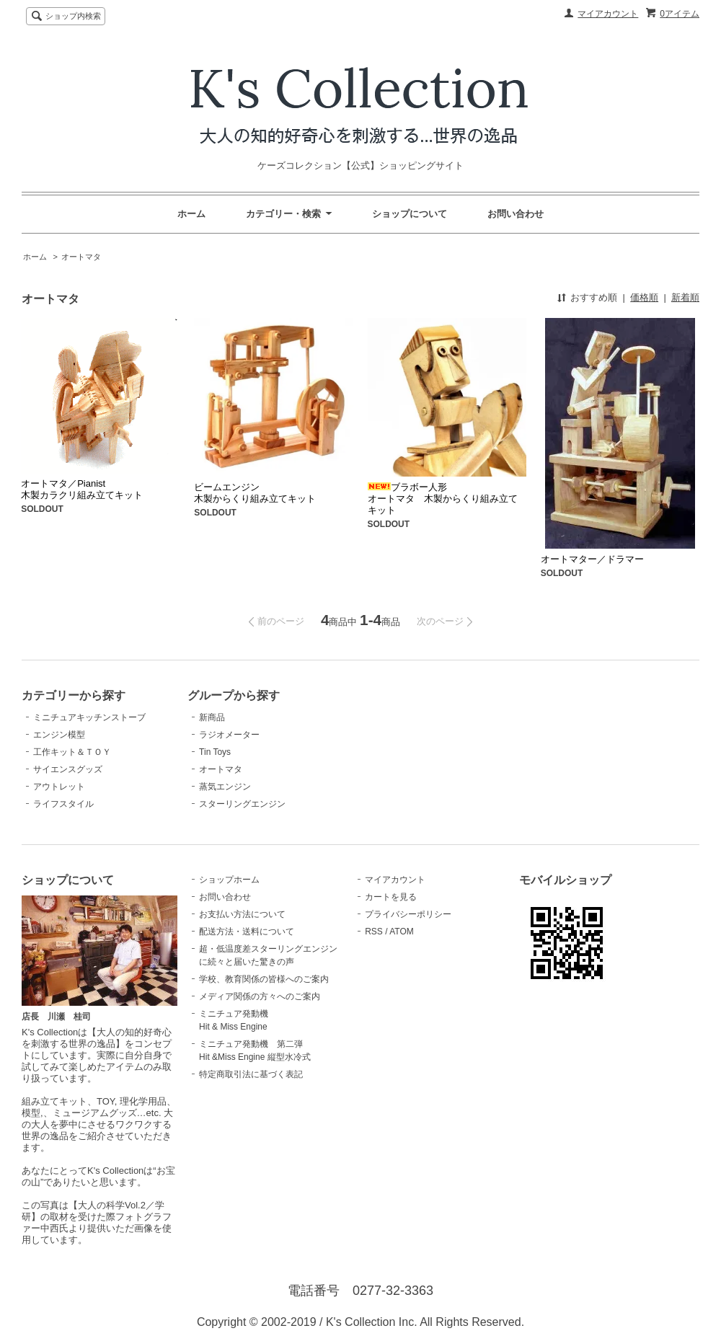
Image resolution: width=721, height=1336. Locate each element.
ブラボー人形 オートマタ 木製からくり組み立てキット (443, 499)
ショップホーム (229, 880)
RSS (374, 931)
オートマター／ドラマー (592, 559)
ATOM (401, 931)
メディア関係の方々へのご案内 (259, 996)
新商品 (212, 717)
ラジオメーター (229, 735)
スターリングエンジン (242, 804)
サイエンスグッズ (67, 769)
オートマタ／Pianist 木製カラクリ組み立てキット (82, 489)
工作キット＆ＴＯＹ (72, 752)
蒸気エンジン (225, 787)
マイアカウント (608, 14)
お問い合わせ (515, 213)
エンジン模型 (59, 735)
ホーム (191, 213)
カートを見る (391, 897)
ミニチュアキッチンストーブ (89, 717)
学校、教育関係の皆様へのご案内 (264, 979)
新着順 (685, 297)
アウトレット (59, 787)
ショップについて (409, 213)
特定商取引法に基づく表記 (251, 1074)
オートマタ (81, 256)
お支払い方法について (242, 914)
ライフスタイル (63, 804)
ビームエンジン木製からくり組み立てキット (255, 493)
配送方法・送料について (246, 931)
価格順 (644, 297)
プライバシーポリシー (408, 914)
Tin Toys (215, 752)
